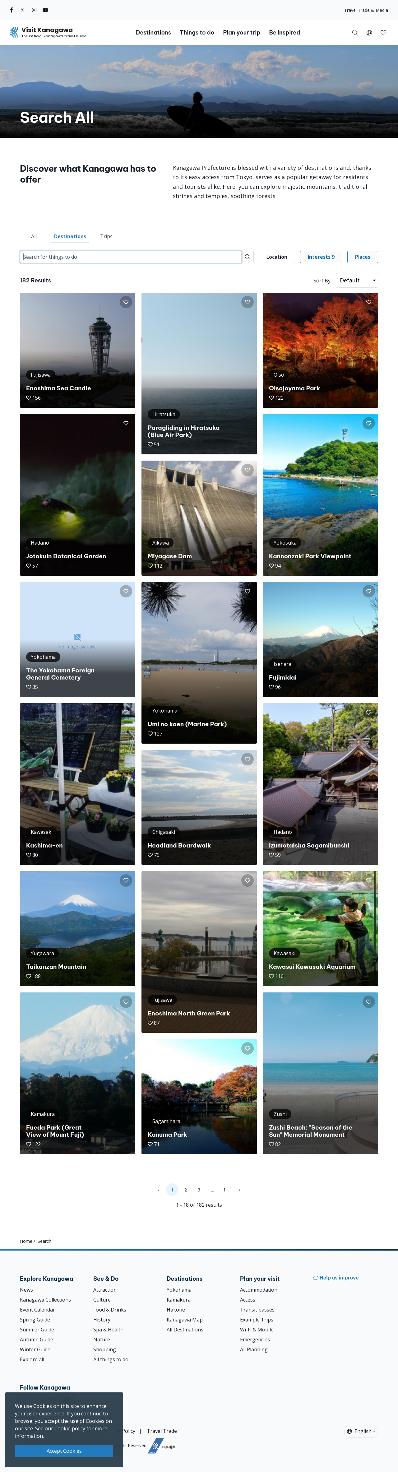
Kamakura (179, 1299)
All (34, 236)
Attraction (105, 1289)
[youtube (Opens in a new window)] (45, 10)
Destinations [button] (153, 32)
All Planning (254, 1349)
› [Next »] (239, 1190)
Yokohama (179, 1289)
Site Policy (123, 1431)
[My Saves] (383, 32)
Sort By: (322, 280)
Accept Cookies (64, 1450)
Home (26, 1241)
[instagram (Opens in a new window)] (34, 10)
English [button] (359, 1431)
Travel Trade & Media (366, 10)
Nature (101, 1339)
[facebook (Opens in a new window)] (11, 10)
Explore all (32, 1359)
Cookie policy (69, 1428)
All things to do (110, 1359)
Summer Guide (37, 1329)
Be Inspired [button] (284, 32)
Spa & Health (108, 1329)
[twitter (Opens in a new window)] (22, 10)
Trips (106, 236)
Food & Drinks (109, 1309)
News (26, 1289)
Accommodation (258, 1289)
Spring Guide (35, 1319)
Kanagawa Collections (45, 1299)
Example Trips (256, 1319)
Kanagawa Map (185, 1319)
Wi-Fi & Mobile (257, 1329)
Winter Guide (35, 1349)
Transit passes (257, 1309)
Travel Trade (162, 1431)
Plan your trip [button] (241, 32)
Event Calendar (37, 1309)
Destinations (70, 236)
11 (225, 1190)
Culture (102, 1299)
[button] (369, 32)
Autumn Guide (36, 1339)
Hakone (176, 1309)
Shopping (104, 1349)
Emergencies (255, 1339)
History (101, 1319)
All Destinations (185, 1329)
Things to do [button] (197, 32)
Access (247, 1299)
